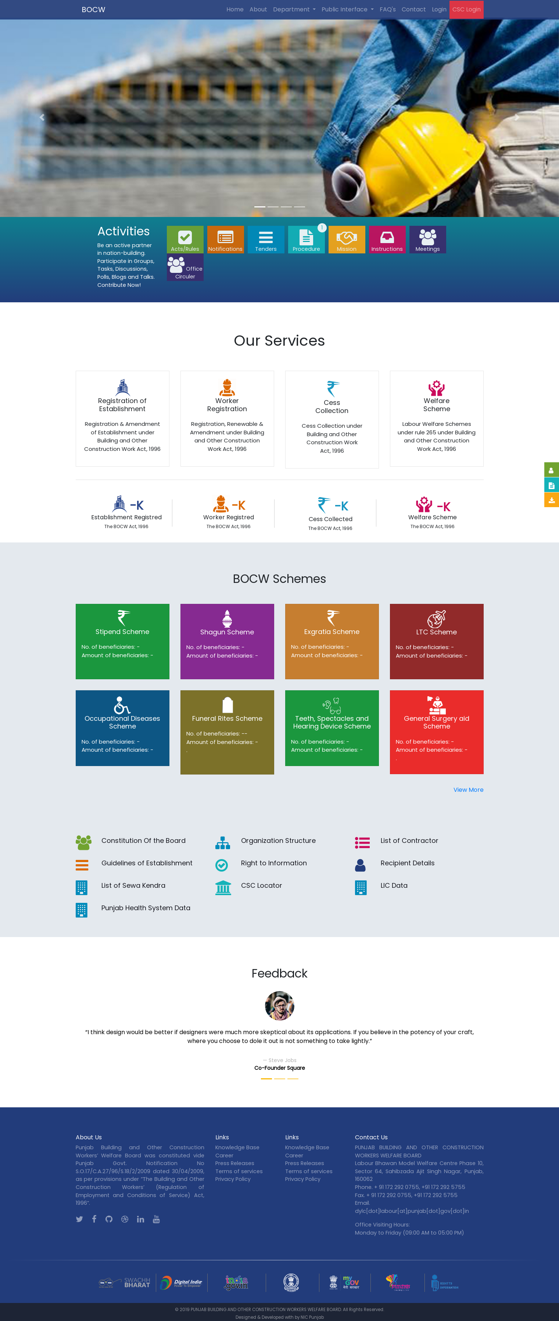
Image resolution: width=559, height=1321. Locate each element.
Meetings (428, 241)
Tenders (266, 241)
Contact (414, 9)
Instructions (387, 241)
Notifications (225, 241)
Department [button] (292, 9)
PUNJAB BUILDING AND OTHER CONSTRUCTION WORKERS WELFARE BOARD (266, 1310)
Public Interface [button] (345, 9)
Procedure (306, 241)
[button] (42, 117)
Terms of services (239, 1171)
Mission (347, 241)
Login (439, 9)
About (258, 9)
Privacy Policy (233, 1179)
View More (469, 790)
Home (235, 9)
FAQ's (388, 9)
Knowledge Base (237, 1147)
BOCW (93, 9)
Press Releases (234, 1163)
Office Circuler (185, 269)
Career (224, 1155)
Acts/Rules (185, 241)
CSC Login (466, 9)
